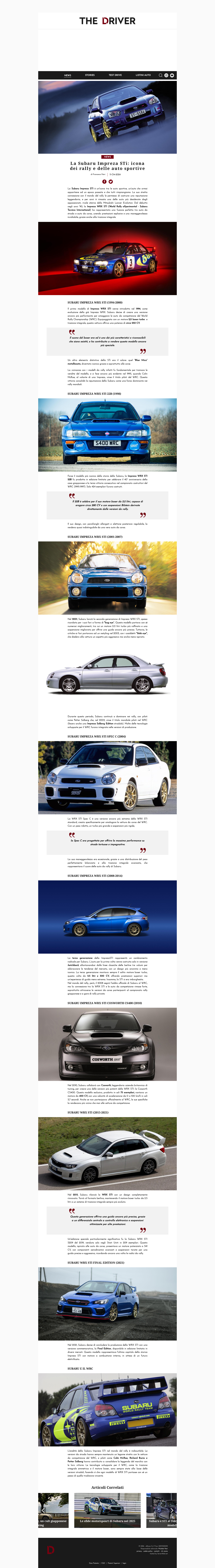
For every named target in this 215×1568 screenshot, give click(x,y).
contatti (156, 1551)
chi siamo (164, 1551)
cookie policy (147, 1551)
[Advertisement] (107, 50)
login (124, 1563)
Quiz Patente (94, 1563)
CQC (103, 1563)
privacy (139, 1551)
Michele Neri (163, 1549)
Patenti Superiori (114, 1563)
